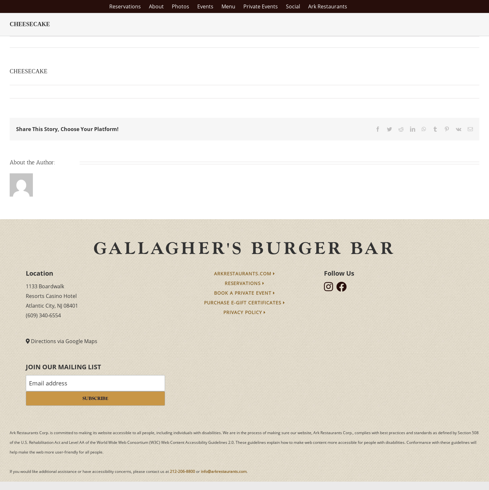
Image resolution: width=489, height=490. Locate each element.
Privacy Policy (244, 312)
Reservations (245, 283)
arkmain (22, 91)
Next (468, 42)
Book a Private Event (244, 293)
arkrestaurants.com (244, 274)
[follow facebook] (343, 288)
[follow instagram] (330, 288)
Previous (446, 42)
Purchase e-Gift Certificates (244, 303)
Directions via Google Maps (64, 341)
